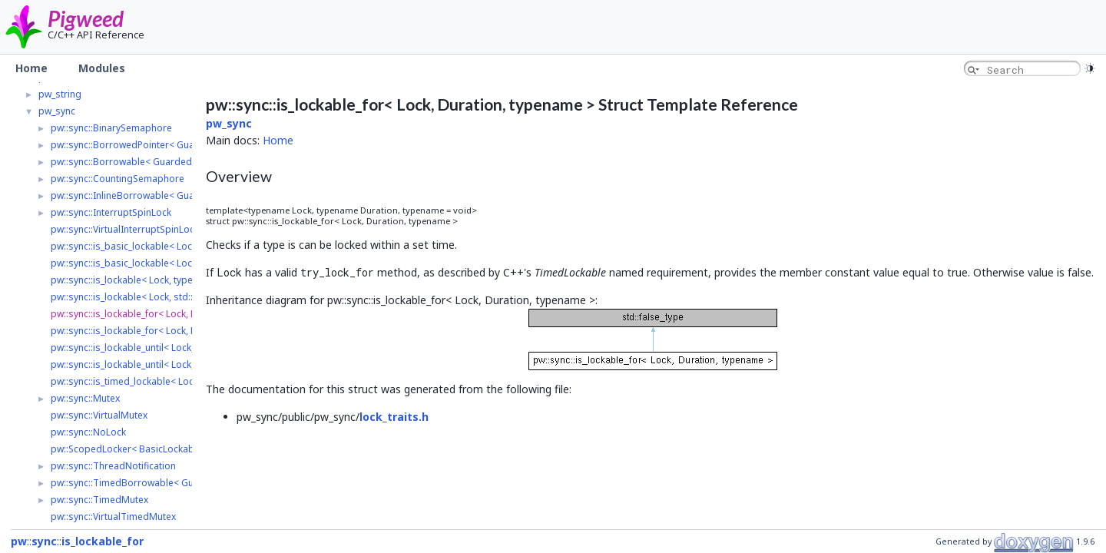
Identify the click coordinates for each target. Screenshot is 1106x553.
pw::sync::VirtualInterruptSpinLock (125, 229)
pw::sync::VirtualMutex (99, 415)
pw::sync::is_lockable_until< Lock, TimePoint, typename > (173, 347)
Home (278, 140)
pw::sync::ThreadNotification (113, 465)
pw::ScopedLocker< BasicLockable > (130, 448)
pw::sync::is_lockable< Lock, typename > (138, 279)
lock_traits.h (394, 416)
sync (44, 541)
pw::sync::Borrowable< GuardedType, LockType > (160, 161)
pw (19, 541)
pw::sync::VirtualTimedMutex (113, 516)
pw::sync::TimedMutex (99, 499)
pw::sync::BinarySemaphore (111, 127)
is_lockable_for (102, 541)
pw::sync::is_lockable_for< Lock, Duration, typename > (168, 313)
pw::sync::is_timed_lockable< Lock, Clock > (142, 381)
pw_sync (56, 111)
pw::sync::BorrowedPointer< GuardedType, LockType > (172, 144)
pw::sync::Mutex (85, 398)
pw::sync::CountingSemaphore (117, 178)
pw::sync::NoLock (88, 432)
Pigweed (86, 18)
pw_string (59, 94)
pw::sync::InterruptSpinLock (111, 212)
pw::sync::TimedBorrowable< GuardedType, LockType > (174, 482)
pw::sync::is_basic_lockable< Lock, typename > (152, 246)
